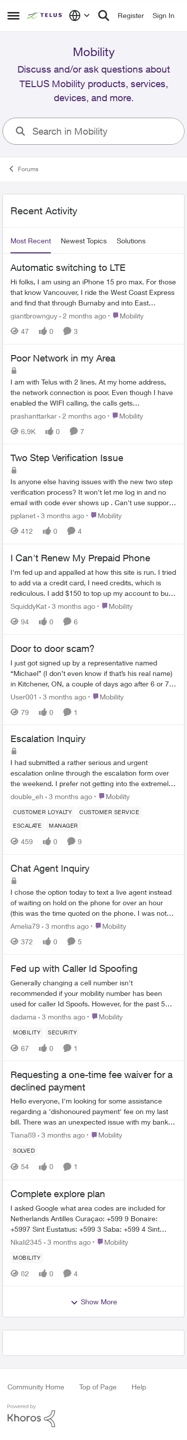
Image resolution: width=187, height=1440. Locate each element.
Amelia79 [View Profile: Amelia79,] (25, 926)
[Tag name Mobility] (26, 1031)
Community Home (35, 1386)
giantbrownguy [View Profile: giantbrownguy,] (33, 315)
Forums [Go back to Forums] (22, 169)
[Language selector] (79, 16)
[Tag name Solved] (23, 1151)
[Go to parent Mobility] (126, 315)
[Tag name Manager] (63, 825)
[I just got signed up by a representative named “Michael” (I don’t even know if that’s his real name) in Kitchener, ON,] (93, 672)
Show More (93, 1301)
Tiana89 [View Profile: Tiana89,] (23, 1135)
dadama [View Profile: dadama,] (23, 1016)
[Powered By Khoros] (93, 1415)
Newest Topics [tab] (84, 240)
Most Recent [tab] (30, 240)
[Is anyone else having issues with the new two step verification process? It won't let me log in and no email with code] (93, 492)
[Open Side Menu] (13, 15)
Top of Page (98, 1386)
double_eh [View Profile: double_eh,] (26, 796)
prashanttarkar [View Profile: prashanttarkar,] (33, 415)
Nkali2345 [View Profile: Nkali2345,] (26, 1241)
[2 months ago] (82, 315)
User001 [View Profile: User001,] (23, 696)
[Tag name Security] (62, 1031)
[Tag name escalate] (27, 825)
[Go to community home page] (45, 15)
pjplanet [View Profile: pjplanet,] (22, 515)
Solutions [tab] (131, 240)
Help (139, 1386)
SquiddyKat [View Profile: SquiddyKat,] (28, 606)
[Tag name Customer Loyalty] (42, 812)
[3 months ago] (60, 515)
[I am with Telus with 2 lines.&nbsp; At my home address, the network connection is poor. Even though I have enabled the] (93, 392)
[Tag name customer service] (109, 812)
